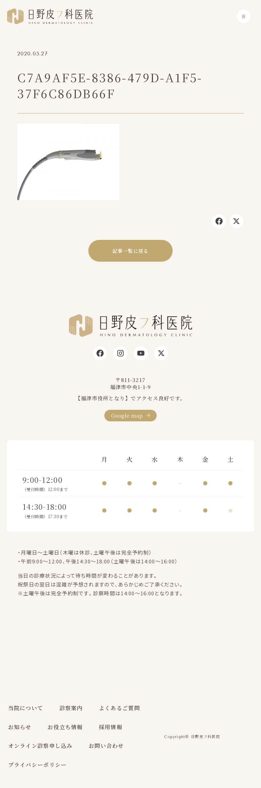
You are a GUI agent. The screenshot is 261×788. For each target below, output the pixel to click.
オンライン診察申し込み (40, 746)
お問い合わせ (106, 746)
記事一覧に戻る (130, 250)
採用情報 (110, 727)
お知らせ (20, 727)
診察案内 (71, 708)
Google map (127, 415)
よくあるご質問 (119, 708)
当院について (26, 708)
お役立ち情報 (65, 727)
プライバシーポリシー (37, 765)
